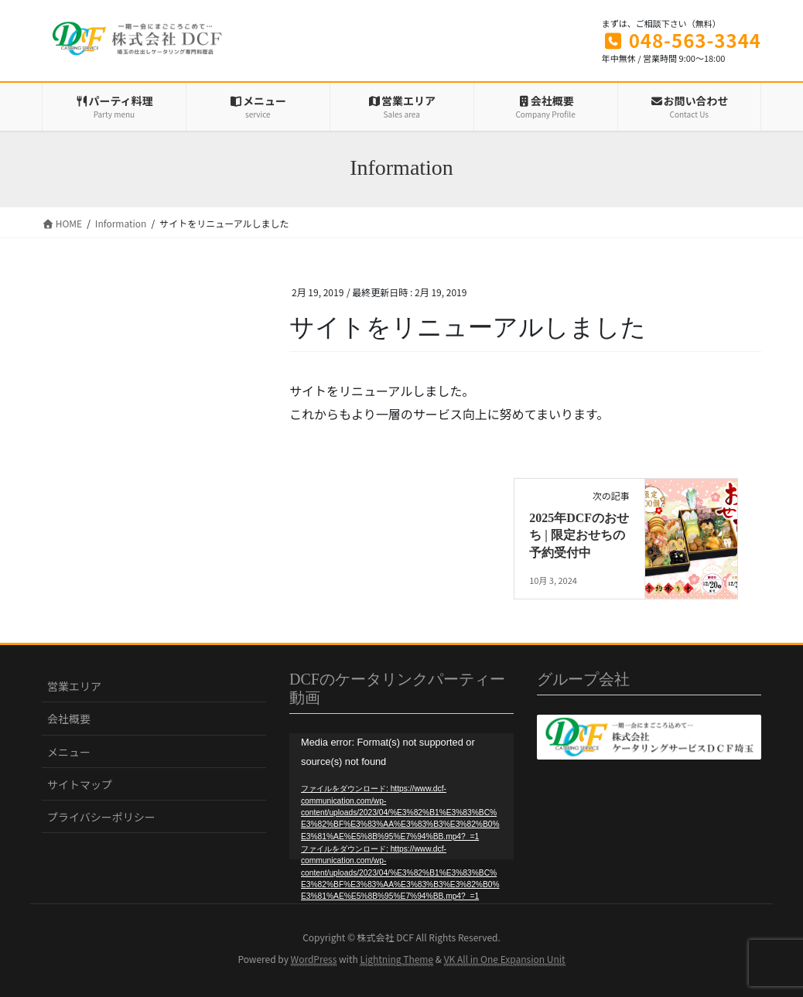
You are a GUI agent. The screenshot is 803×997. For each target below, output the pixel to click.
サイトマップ (79, 784)
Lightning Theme (396, 958)
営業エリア (74, 686)
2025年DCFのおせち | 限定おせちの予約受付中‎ (579, 535)
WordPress (314, 958)
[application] (401, 796)
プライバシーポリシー (101, 817)
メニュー (69, 752)
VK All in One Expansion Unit (505, 958)
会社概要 (69, 718)
